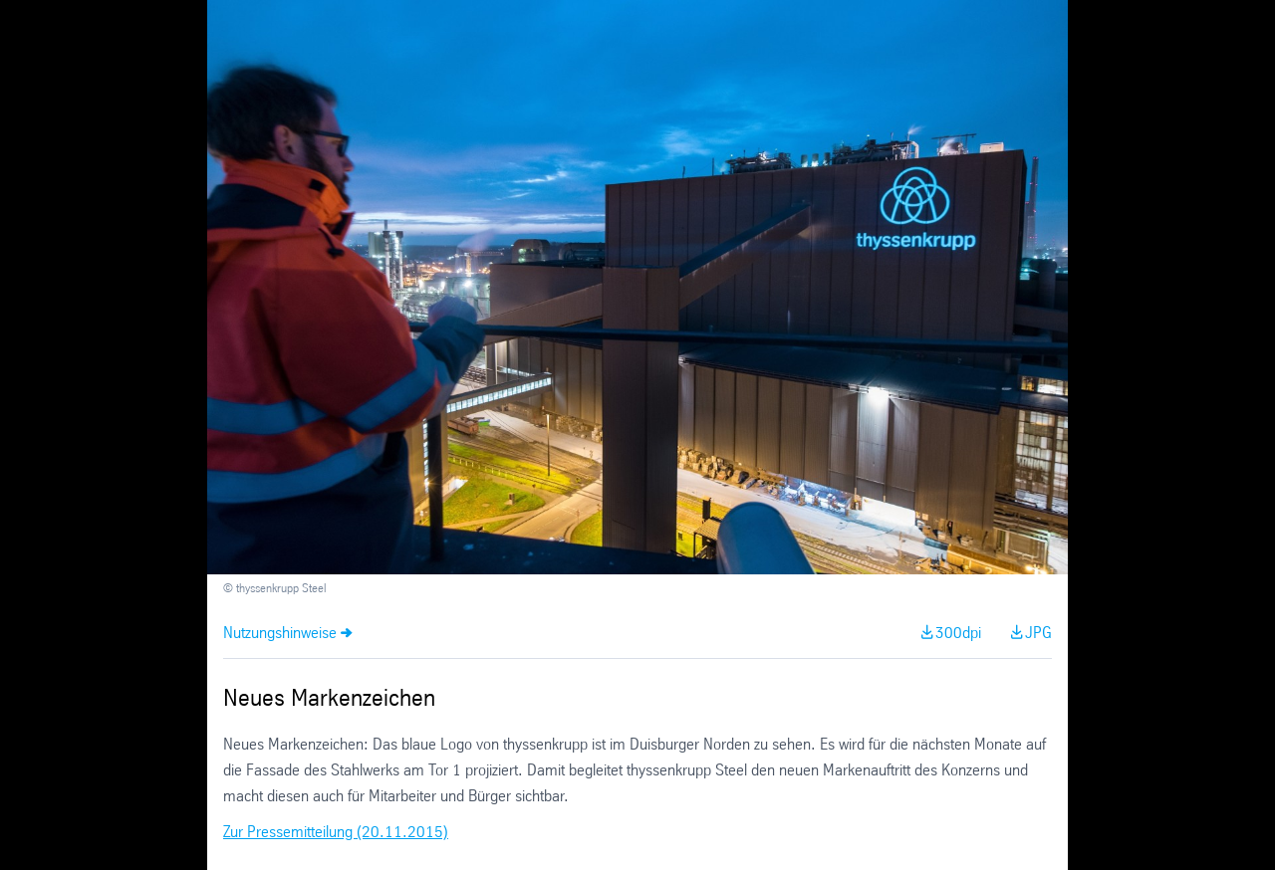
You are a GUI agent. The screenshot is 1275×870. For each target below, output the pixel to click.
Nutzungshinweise (280, 633)
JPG (1038, 633)
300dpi (958, 633)
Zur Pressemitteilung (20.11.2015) (335, 832)
